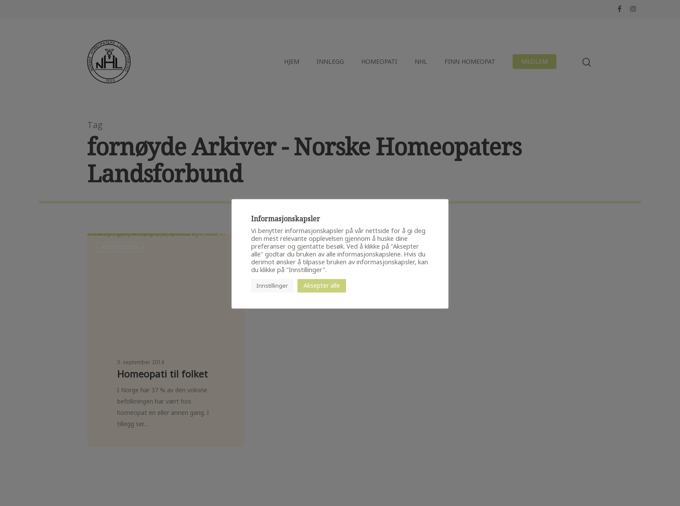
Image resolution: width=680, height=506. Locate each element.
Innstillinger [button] (272, 285)
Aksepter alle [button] (322, 285)
